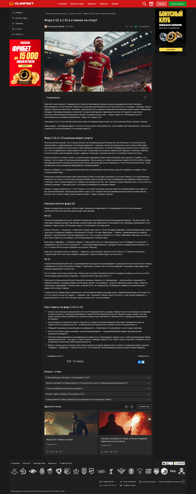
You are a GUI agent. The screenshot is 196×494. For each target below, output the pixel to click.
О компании (15, 463)
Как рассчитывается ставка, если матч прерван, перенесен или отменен (124, 440)
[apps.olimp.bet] (167, 463)
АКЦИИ (115, 3)
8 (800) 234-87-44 (108, 485)
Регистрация (178, 4)
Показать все (144, 406)
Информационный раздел (56, 13)
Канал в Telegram (128, 482)
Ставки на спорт (66, 463)
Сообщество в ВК (127, 485)
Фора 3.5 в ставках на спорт (59, 439)
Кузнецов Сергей (56, 26)
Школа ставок (77, 3)
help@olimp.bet (106, 482)
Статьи (17, 29)
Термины (92, 3)
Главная (17, 12)
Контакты (26, 463)
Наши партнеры (39, 463)
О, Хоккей (62, 3)
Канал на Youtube (147, 482)
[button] (132, 407)
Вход (161, 4)
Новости (104, 3)
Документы (52, 463)
